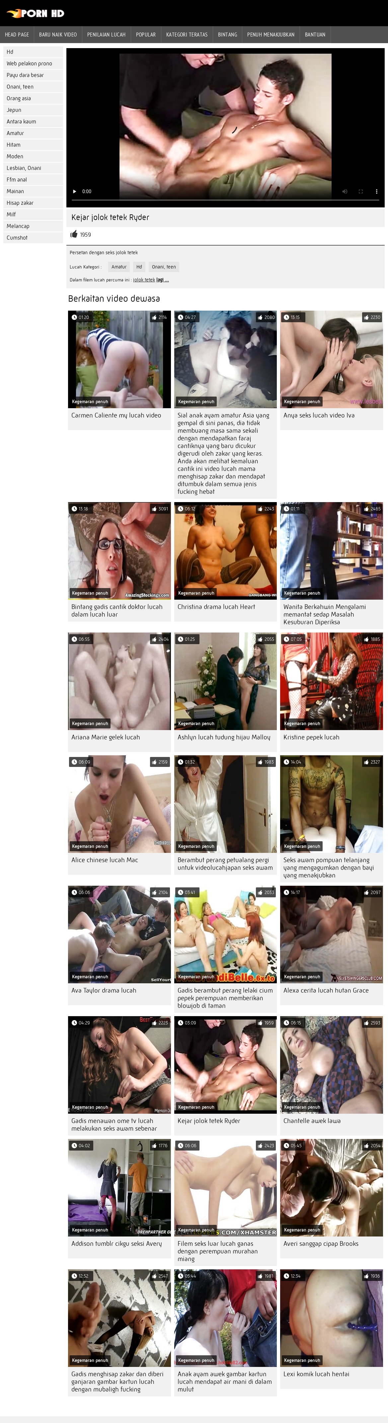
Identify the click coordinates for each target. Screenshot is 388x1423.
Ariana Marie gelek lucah (105, 737)
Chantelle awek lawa (312, 1121)
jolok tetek (144, 280)
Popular (146, 34)
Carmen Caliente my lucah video (116, 415)
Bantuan (315, 34)
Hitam (14, 145)
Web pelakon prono (29, 63)
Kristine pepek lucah (311, 737)
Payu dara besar (25, 75)
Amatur (15, 133)
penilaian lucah (106, 34)
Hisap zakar (20, 203)
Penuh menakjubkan (271, 34)
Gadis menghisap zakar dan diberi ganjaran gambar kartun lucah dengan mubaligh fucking (117, 1381)
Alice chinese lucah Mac (104, 860)
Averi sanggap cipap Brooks (320, 1243)
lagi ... (162, 280)
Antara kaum (21, 121)
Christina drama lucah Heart (216, 607)
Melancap (18, 226)
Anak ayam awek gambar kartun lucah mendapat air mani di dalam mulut (225, 1381)
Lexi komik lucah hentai (316, 1374)
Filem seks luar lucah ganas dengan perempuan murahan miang (218, 1251)
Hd (10, 52)
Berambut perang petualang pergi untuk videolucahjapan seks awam (225, 863)
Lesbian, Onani (24, 168)
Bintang (227, 34)
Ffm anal (17, 180)
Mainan (15, 191)
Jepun (14, 110)
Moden (15, 156)
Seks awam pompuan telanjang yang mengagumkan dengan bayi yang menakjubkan (328, 867)
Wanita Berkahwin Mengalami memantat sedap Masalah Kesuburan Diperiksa (324, 614)
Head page (17, 34)
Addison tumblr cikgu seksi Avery (116, 1243)
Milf (11, 214)
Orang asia (19, 98)
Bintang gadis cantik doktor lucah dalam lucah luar (117, 610)
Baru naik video (58, 34)
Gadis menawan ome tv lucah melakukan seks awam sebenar (114, 1124)
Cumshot (17, 238)
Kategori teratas (187, 34)
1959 (85, 235)
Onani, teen (20, 87)
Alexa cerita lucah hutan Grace (326, 990)
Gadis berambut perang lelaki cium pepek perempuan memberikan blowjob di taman (225, 998)
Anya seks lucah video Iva (319, 415)
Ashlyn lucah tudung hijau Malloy (224, 737)
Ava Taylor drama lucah (103, 990)
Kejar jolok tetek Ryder (209, 1121)
